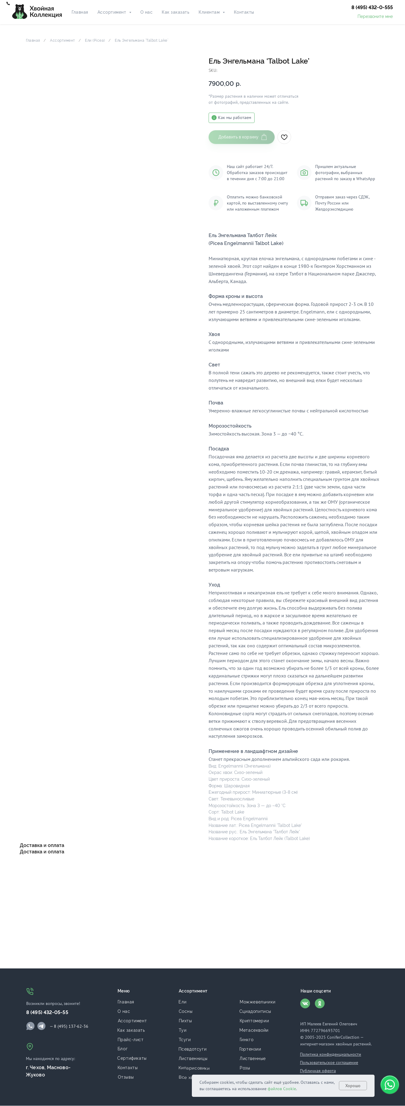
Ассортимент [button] (112, 12)
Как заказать (175, 12)
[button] (372, 8)
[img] (30, 1026)
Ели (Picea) (95, 40)
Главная (80, 12)
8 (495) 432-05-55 (47, 1012)
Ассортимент (62, 40)
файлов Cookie (282, 1088)
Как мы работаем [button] (234, 117)
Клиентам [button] (210, 12)
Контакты (244, 12)
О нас (146, 12)
